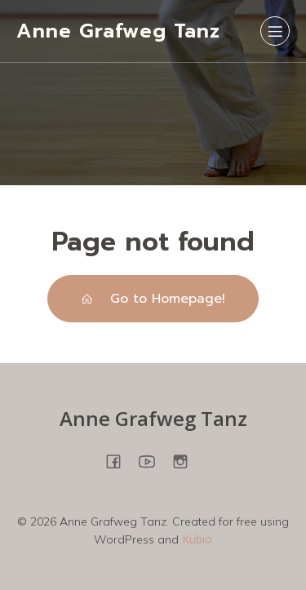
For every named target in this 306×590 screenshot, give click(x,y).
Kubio (197, 539)
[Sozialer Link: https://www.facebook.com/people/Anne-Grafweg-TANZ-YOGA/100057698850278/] (119, 461)
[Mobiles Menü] (275, 31)
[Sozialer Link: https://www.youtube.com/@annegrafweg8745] (153, 461)
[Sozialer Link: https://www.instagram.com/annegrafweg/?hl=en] (186, 461)
